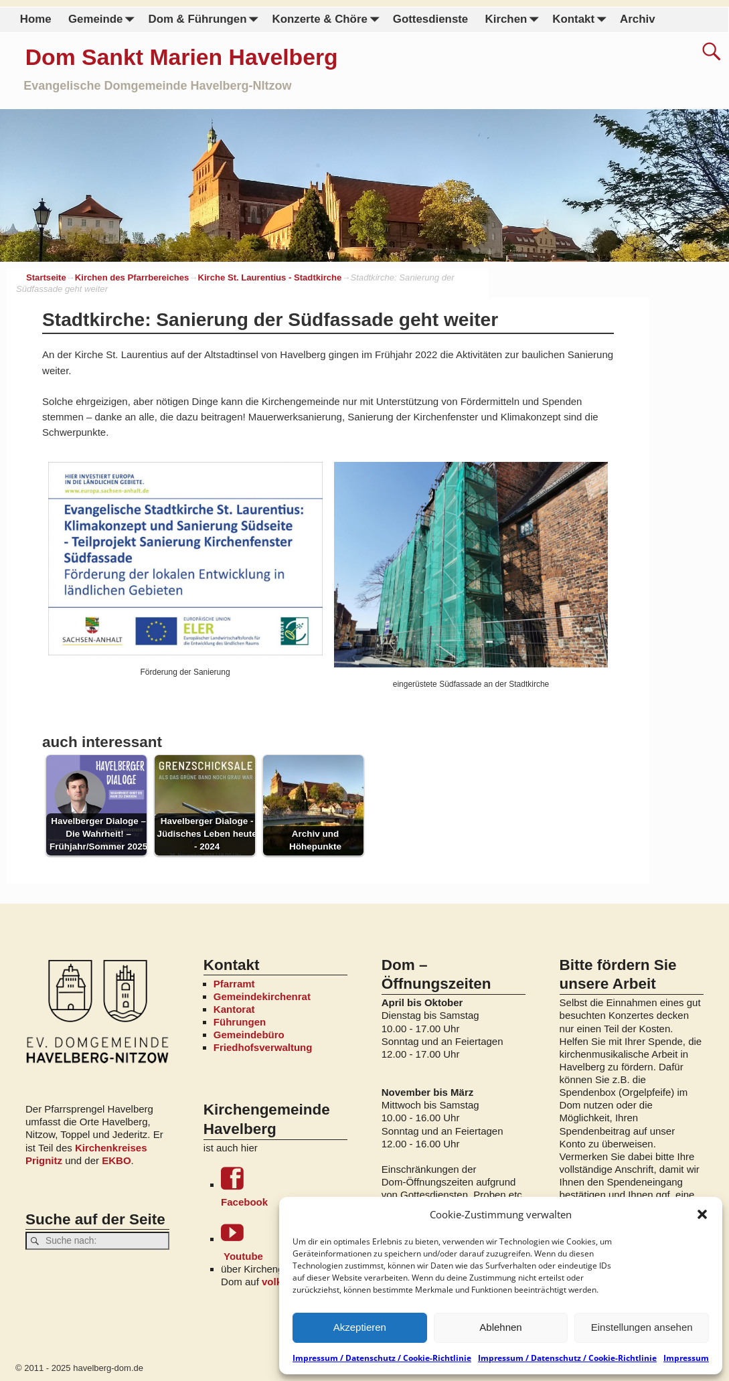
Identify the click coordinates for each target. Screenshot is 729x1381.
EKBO (116, 1160)
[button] (702, 1214)
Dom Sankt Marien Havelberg (181, 57)
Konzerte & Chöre (328, 19)
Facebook (284, 1187)
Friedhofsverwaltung (263, 1047)
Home (36, 19)
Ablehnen (500, 1327)
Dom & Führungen (205, 19)
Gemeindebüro (249, 1034)
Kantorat (234, 1009)
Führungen (240, 1022)
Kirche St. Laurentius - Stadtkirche (269, 277)
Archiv (637, 19)
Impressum (686, 1358)
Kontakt (581, 19)
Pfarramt (234, 983)
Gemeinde (104, 19)
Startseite (46, 277)
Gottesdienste (430, 19)
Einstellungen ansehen (642, 1327)
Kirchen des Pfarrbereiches (132, 277)
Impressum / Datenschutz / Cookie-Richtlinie (382, 1358)
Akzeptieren (359, 1327)
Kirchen (514, 19)
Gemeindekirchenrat (262, 996)
